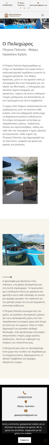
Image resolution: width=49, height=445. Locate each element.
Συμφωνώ (24, 440)
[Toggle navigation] (42, 15)
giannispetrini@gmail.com (38, 5)
